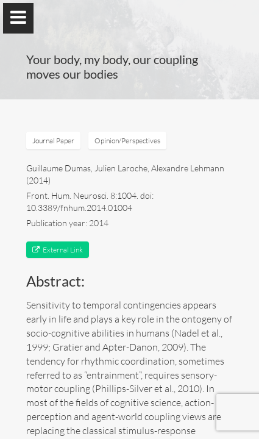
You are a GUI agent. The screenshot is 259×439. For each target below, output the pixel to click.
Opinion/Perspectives (127, 140)
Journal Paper (53, 140)
